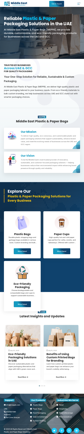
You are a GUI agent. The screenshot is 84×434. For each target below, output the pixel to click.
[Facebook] (61, 430)
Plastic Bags (38, 405)
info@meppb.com (12, 405)
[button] (39, 385)
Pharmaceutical (65, 417)
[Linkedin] (76, 430)
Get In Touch (57, 4)
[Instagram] (69, 430)
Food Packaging (39, 413)
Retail (61, 405)
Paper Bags (37, 409)
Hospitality (63, 409)
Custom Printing (39, 421)
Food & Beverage (66, 413)
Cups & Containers (40, 417)
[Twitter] (54, 430)
